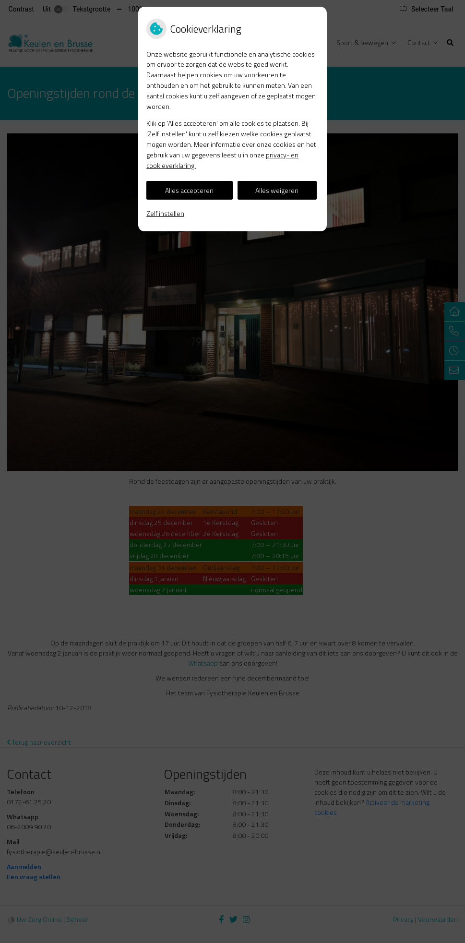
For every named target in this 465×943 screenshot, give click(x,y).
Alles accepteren (189, 190)
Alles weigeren (276, 190)
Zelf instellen (165, 213)
